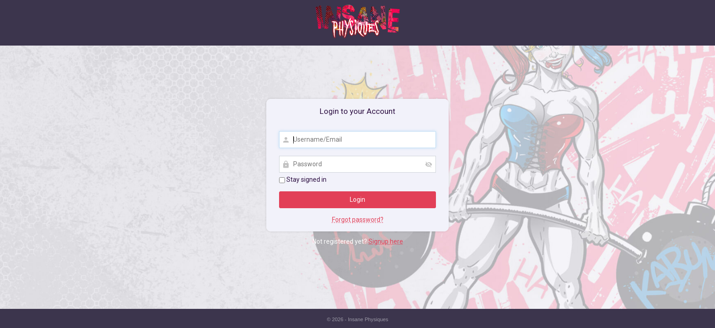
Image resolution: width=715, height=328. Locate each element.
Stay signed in (302, 179)
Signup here (385, 241)
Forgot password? (357, 219)
